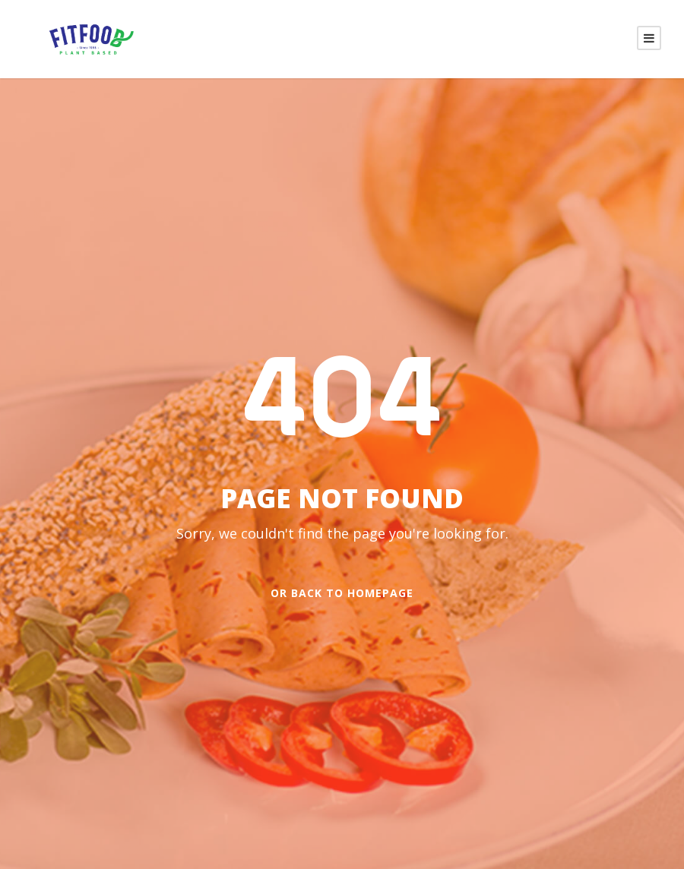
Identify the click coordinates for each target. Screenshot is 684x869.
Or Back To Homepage (342, 593)
